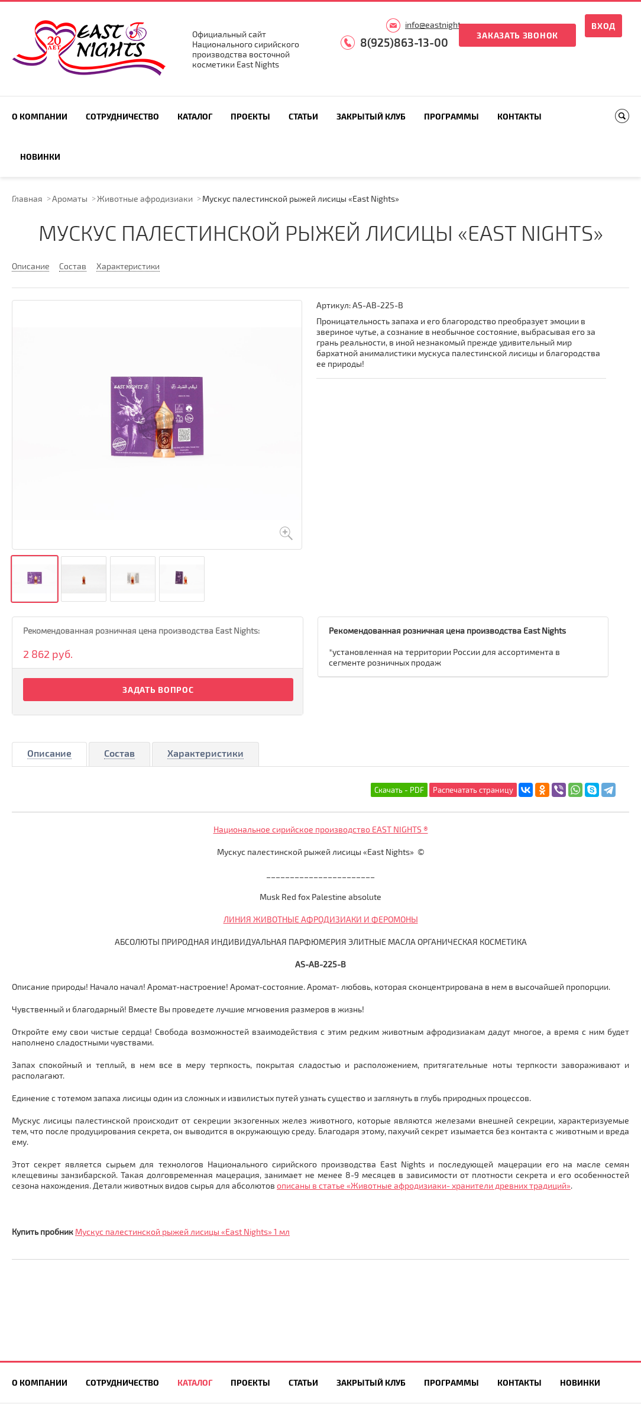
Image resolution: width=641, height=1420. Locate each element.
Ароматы (70, 198)
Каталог (194, 116)
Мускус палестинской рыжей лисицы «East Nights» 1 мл (182, 1232)
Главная (27, 198)
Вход (603, 26)
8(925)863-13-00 (404, 42)
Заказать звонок (517, 35)
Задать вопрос (157, 690)
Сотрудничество (122, 116)
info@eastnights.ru (440, 25)
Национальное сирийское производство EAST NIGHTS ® (320, 829)
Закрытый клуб (371, 116)
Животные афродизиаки (145, 198)
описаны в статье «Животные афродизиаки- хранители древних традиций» (424, 1185)
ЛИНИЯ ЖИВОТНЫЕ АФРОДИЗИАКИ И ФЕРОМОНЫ (321, 919)
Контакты (519, 116)
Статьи (303, 116)
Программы (451, 116)
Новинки (40, 156)
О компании (39, 116)
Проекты (250, 116)
